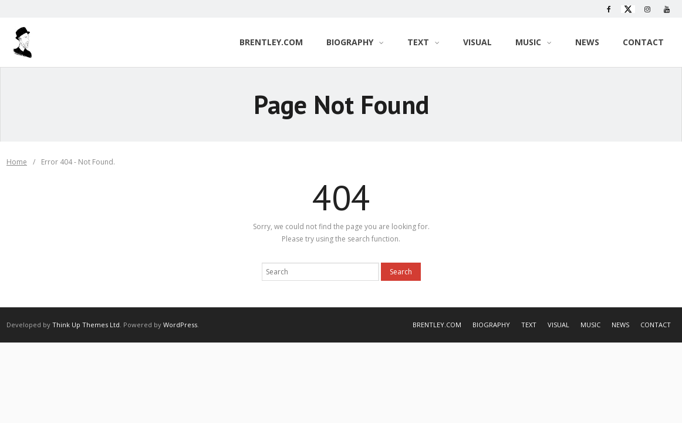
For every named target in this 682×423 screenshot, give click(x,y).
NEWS (620, 324)
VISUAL (558, 324)
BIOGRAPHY (491, 324)
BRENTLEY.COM (437, 324)
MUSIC (590, 324)
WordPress (180, 324)
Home (16, 162)
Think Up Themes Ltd (86, 324)
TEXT (528, 324)
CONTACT (655, 324)
